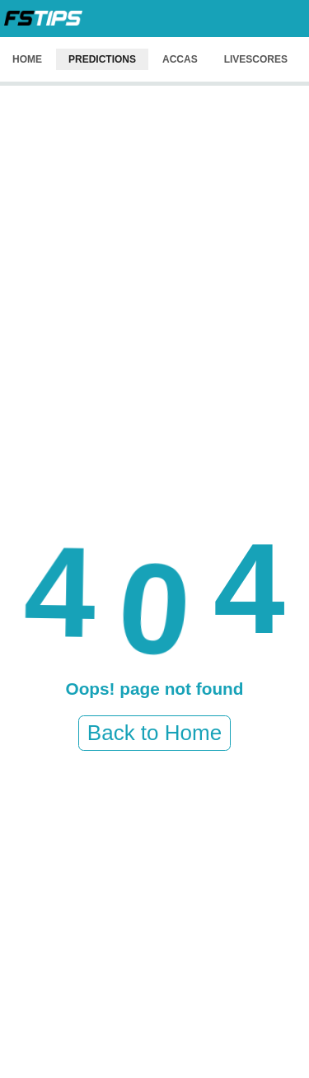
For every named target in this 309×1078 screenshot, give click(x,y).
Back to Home (154, 732)
